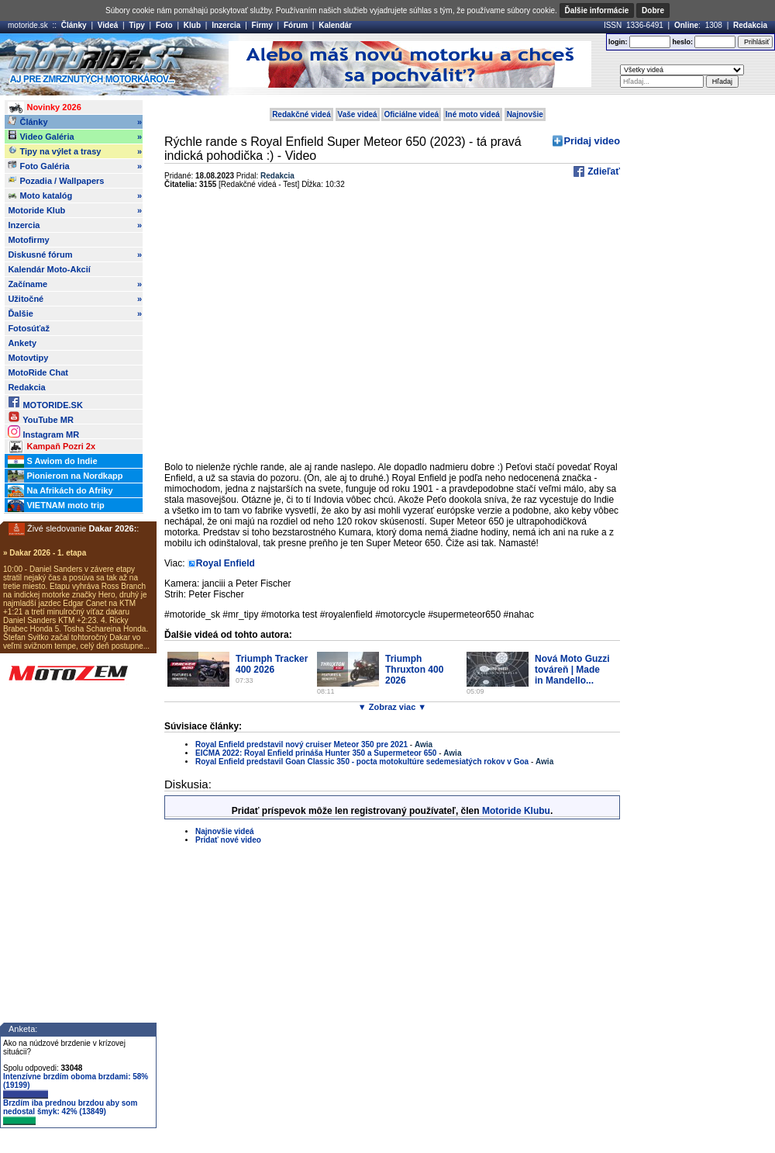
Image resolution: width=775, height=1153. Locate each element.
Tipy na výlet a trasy (75, 151)
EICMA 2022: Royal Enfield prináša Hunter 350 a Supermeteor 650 (315, 753)
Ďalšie (75, 313)
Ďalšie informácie (597, 10)
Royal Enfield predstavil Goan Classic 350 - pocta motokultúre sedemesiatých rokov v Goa (362, 761)
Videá (108, 25)
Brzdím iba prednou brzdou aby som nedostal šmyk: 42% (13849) (70, 1112)
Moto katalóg (75, 195)
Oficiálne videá (411, 114)
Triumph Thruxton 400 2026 (414, 669)
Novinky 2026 (44, 108)
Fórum (296, 25)
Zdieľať (602, 171)
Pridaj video (591, 141)
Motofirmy (28, 239)
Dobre (653, 10)
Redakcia (750, 25)
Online (686, 25)
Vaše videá (357, 114)
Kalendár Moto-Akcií (49, 269)
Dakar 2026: (113, 528)
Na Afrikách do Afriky (60, 491)
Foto (164, 25)
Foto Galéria (75, 166)
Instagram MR (43, 431)
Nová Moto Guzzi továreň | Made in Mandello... (572, 669)
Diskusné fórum (75, 254)
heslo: (682, 42)
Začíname (75, 284)
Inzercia (226, 25)
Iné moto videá (473, 114)
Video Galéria (75, 136)
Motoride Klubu (516, 810)
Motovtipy (28, 357)
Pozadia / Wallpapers (56, 180)
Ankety (22, 343)
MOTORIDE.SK (45, 402)
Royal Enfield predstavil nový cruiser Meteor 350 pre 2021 (301, 744)
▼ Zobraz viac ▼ (392, 707)
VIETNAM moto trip (56, 506)
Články (74, 25)
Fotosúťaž (29, 328)
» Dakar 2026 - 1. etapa (44, 553)
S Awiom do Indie (52, 461)
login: (618, 42)
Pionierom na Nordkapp (65, 476)
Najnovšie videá (224, 831)
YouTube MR (40, 417)
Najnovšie (525, 114)
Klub (192, 25)
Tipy (136, 25)
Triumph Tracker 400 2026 (272, 664)
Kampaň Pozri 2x (51, 447)
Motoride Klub (75, 210)
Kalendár (335, 25)
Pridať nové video (228, 840)
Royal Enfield (225, 563)
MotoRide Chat (38, 372)
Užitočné (75, 299)
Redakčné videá (301, 114)
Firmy (262, 25)
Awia (423, 744)
